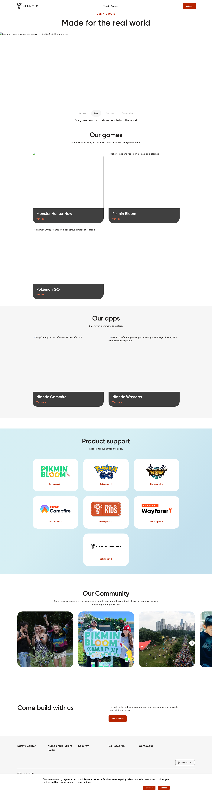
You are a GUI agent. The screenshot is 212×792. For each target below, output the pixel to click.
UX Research (117, 747)
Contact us (146, 747)
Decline (147, 787)
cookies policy (119, 778)
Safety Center (26, 747)
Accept (162, 787)
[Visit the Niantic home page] (28, 6)
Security (83, 747)
